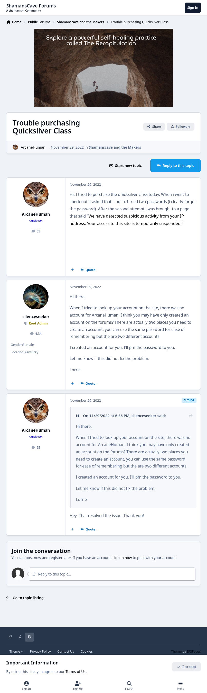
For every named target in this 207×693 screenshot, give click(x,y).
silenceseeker (35, 316)
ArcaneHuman (33, 147)
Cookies (87, 651)
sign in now (122, 557)
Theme (17, 651)
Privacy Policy (40, 651)
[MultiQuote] (72, 270)
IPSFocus (194, 651)
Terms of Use (76, 671)
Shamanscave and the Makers (115, 147)
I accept (186, 666)
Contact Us (65, 651)
